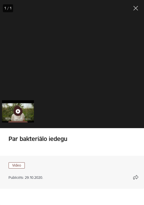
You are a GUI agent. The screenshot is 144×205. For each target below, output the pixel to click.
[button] (18, 111)
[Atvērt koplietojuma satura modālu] (135, 177)
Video (16, 165)
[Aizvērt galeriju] (135, 8)
